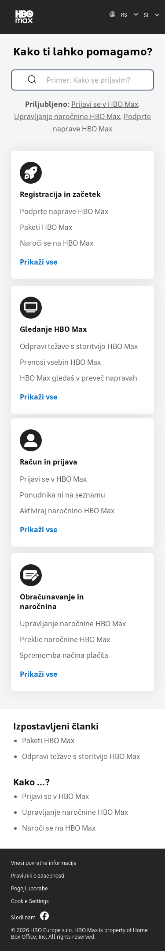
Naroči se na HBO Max (56, 243)
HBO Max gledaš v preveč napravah (78, 378)
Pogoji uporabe (29, 888)
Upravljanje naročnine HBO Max (67, 116)
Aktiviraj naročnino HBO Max (67, 510)
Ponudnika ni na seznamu (62, 495)
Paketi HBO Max (46, 227)
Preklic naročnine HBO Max (65, 639)
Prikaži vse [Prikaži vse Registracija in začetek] (39, 262)
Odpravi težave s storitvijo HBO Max (79, 346)
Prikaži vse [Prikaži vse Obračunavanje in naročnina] (39, 674)
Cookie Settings (30, 901)
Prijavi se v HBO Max (104, 104)
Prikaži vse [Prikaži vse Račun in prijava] (39, 529)
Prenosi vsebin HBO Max (60, 362)
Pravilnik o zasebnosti (37, 875)
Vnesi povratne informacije (44, 863)
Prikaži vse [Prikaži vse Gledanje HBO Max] (39, 397)
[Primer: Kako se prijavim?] (95, 81)
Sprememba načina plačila (64, 655)
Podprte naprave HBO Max (64, 211)
